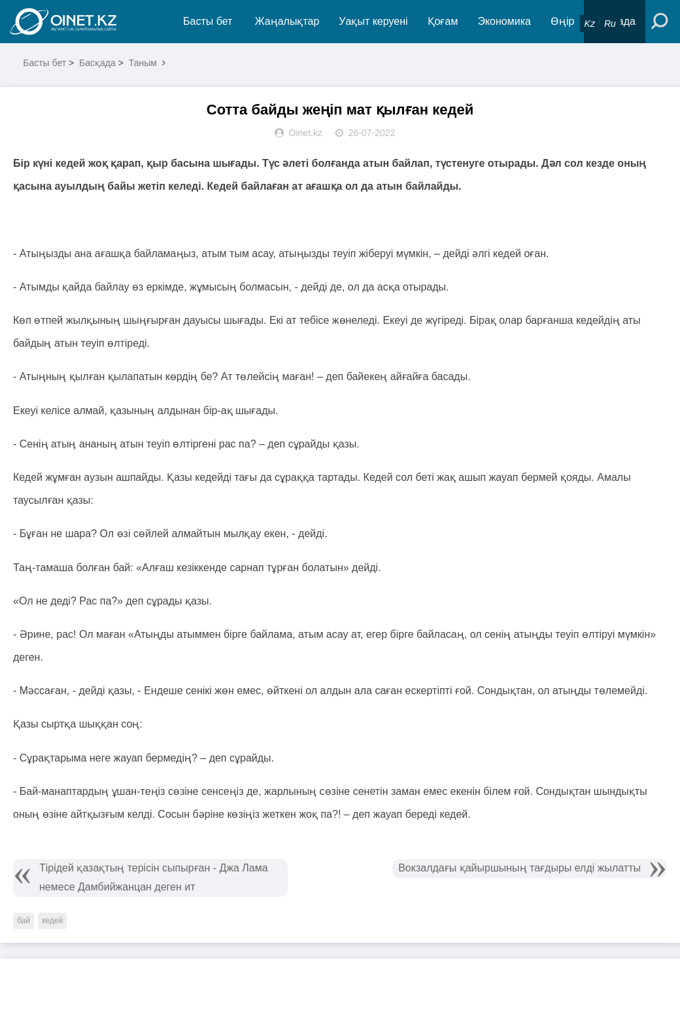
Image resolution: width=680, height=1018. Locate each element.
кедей (52, 920)
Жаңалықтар (287, 21)
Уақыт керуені (373, 21)
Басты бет (207, 21)
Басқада (97, 63)
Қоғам (443, 21)
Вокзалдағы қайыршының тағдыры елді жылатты (519, 867)
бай (23, 920)
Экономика (504, 21)
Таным (143, 63)
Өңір (562, 21)
